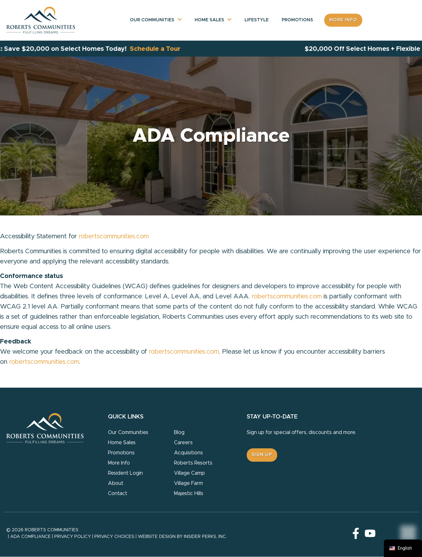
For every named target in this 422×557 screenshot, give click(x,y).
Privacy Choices (114, 536)
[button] (262, 455)
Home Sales (209, 20)
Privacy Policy (72, 536)
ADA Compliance (30, 536)
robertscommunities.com (114, 236)
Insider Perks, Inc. (205, 536)
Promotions (297, 20)
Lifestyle (256, 20)
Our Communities (152, 20)
